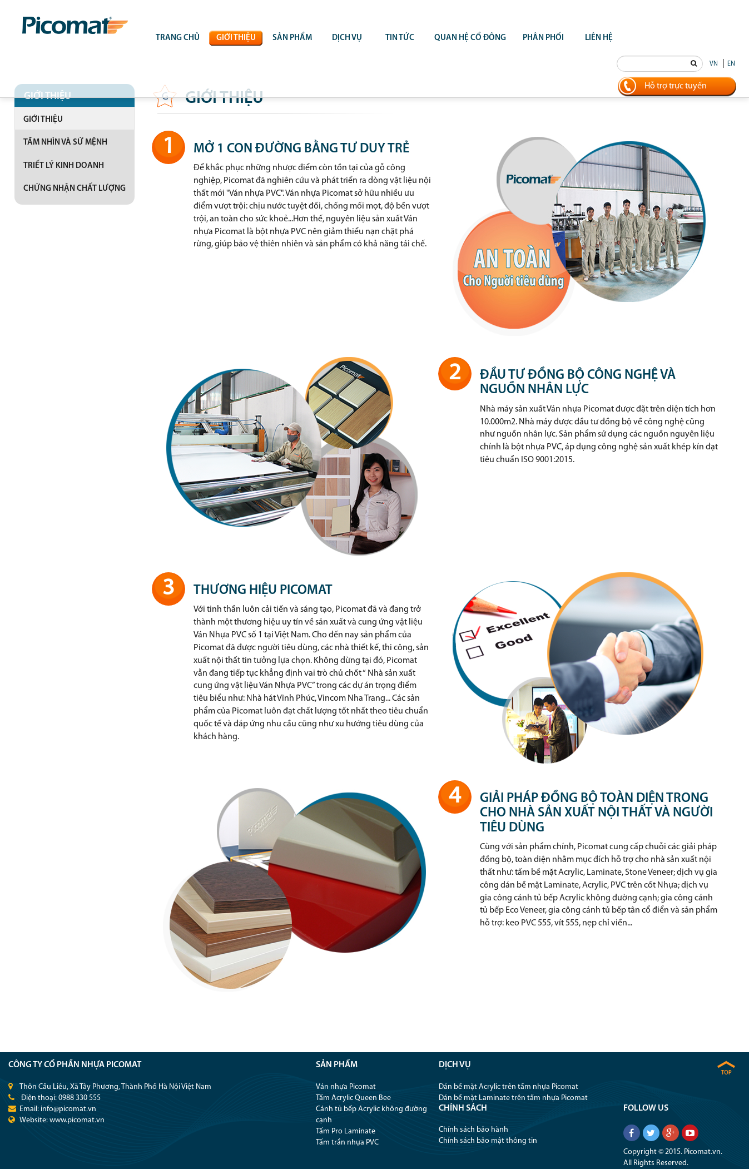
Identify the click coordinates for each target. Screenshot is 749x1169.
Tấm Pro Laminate (345, 1131)
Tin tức (399, 38)
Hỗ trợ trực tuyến (675, 86)
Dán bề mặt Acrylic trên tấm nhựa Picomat (508, 1087)
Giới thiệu (236, 38)
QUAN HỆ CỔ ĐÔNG (470, 38)
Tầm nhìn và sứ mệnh (65, 142)
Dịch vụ (347, 38)
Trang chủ (178, 38)
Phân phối (543, 38)
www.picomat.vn (77, 1120)
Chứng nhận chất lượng (74, 189)
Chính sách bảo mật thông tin (488, 1141)
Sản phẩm (292, 38)
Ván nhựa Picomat (346, 1087)
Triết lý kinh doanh (63, 166)
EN (731, 64)
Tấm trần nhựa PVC (347, 1142)
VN (714, 64)
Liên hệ (599, 38)
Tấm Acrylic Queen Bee (353, 1098)
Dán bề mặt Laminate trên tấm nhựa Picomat (513, 1098)
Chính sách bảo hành (473, 1130)
